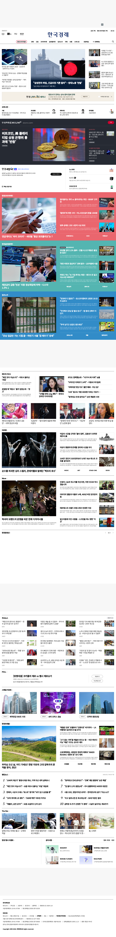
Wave (4, 478)
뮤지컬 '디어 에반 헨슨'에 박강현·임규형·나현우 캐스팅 (90, 622)
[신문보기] (3, 34)
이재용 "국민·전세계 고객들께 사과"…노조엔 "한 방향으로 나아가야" (90, 662)
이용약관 (51, 916)
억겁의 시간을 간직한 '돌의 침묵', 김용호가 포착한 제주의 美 (78, 435)
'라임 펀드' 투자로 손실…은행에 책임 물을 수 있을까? (14, 74)
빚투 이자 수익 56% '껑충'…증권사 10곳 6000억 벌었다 (14, 87)
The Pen (5, 811)
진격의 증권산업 (89, 716)
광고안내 (27, 906)
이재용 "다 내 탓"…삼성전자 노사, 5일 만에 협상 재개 (107, 52)
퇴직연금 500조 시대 (13, 716)
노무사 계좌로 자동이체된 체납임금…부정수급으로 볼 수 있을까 (90, 632)
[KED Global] (22, 34)
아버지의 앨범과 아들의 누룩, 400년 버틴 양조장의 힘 (78, 495)
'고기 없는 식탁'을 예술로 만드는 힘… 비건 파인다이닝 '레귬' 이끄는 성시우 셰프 (78, 741)
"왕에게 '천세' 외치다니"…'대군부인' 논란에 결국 (72, 422)
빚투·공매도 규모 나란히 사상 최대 (72, 225)
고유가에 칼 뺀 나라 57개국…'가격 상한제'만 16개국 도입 (107, 85)
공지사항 (49, 840)
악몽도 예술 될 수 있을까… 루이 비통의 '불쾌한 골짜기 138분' (52, 622)
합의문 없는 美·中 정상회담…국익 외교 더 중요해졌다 (14, 114)
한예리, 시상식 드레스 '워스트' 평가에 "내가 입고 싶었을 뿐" (28, 792)
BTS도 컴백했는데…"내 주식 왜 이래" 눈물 (84, 377)
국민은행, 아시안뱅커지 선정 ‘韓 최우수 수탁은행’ (14, 632)
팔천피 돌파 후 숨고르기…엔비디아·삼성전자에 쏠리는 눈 (107, 74)
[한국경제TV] (9, 34)
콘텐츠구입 (16, 916)
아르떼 (4, 430)
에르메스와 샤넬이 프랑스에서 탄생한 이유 (75, 508)
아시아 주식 (92, 129)
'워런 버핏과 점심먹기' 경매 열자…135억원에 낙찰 (78, 263)
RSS (45, 916)
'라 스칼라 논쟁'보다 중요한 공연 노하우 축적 (69, 114)
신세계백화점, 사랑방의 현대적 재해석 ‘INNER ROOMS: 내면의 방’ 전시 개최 (77, 753)
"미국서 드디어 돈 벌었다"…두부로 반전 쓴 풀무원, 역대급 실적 (13, 642)
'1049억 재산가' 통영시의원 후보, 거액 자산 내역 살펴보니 (27, 780)
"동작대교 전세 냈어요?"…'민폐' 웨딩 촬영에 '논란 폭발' (85, 780)
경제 (32, 42)
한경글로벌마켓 (7, 244)
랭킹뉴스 (5, 774)
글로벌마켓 (52, 42)
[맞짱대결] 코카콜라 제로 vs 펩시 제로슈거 (32, 676)
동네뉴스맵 (69, 335)
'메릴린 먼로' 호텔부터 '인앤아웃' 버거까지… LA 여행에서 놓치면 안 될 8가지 (78, 728)
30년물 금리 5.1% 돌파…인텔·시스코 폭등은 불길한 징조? (78, 251)
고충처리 (20, 906)
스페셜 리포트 (7, 690)
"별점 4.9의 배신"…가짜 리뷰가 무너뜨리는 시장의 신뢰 (91, 642)
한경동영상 (6, 532)
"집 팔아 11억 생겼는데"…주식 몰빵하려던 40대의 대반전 (85, 786)
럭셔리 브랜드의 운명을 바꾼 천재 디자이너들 (22, 519)
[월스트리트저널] (15, 34)
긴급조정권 (92, 113)
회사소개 (5, 906)
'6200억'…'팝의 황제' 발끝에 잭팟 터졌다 (43, 422)
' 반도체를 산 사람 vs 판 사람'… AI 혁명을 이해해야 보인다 (96, 153)
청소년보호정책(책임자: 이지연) (76, 916)
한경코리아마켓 (7, 195)
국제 (66, 42)
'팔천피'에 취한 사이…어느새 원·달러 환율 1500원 (78, 213)
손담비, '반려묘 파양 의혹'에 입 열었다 (101, 422)
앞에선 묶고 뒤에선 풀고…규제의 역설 (14, 832)
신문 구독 (93, 31)
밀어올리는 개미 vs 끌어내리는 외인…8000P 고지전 (78, 200)
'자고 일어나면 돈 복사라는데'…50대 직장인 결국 (82, 798)
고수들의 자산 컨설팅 (94, 148)
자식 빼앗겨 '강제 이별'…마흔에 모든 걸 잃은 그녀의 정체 (52, 651)
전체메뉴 (97, 42)
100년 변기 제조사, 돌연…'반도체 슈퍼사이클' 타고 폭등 (96, 134)
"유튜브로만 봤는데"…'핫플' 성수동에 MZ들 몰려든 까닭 (13, 651)
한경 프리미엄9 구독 (102, 31)
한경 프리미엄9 (21, 42)
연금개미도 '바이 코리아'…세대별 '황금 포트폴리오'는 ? (27, 236)
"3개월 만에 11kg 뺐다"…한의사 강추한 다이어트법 (51, 395)
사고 (112, 840)
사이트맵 (31, 916)
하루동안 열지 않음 (105, 96)
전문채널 (86, 42)
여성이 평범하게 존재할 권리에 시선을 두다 (76, 447)
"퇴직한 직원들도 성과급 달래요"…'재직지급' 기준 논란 (14, 81)
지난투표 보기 (97, 681)
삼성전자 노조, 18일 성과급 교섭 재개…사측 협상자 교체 (52, 661)
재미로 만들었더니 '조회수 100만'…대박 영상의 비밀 (13, 422)
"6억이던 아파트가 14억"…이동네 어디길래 (84, 382)
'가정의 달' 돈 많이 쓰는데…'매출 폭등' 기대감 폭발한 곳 (90, 651)
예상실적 (69, 286)
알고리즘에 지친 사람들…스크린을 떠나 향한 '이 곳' (78, 520)
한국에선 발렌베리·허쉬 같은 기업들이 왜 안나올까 (52, 642)
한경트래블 (6, 724)
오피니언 (76, 42)
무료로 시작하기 (56, 174)
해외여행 (93, 764)
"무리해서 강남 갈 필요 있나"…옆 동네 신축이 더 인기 (78, 312)
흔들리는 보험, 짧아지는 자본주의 (40, 114)
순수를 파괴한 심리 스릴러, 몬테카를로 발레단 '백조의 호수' (29, 470)
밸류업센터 (104, 335)
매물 (87, 335)
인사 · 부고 (107, 840)
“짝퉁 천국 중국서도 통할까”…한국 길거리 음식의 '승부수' (13, 622)
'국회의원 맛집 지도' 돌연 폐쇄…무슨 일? (83, 387)
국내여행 (80, 764)
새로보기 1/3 (110, 618)
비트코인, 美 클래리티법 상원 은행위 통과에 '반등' (15, 137)
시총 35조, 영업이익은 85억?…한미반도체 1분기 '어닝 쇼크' (86, 792)
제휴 (11, 916)
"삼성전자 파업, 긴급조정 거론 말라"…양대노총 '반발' (57, 82)
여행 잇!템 (107, 764)
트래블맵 (66, 764)
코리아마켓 (44, 42)
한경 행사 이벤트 (7, 840)
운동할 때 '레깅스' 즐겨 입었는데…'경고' (16, 390)
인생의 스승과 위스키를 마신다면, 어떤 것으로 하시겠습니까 (79, 483)
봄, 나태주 (92, 830)
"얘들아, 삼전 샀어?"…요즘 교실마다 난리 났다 (23, 804)
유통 (71, 42)
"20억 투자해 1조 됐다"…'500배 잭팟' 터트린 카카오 (26, 798)
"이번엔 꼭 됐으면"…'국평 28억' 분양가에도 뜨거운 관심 (13, 661)
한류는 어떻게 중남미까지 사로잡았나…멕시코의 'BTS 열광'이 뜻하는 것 (72, 833)
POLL (4, 672)
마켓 (105, 236)
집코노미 (60, 42)
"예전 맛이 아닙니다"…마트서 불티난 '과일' (16, 378)
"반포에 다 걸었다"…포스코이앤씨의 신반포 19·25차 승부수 (78, 299)
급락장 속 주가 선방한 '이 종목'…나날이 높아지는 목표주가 (86, 804)
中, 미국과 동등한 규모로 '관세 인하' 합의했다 (107, 63)
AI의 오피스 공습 (51, 716)
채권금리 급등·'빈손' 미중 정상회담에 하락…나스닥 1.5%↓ (25, 286)
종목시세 (86, 286)
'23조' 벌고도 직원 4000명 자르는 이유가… (84, 392)
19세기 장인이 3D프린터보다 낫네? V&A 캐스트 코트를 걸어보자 (78, 459)
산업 (37, 42)
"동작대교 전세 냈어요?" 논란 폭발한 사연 (83, 396)
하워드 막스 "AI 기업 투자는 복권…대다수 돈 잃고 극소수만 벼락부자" (78, 276)
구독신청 (12, 906)
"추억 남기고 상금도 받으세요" (71, 324)
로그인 (112, 31)
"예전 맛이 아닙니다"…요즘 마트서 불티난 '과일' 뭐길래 (27, 786)
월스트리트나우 (67, 247)
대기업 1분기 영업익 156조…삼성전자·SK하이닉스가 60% (13, 67)
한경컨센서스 (69, 236)
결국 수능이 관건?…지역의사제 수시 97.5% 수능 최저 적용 (52, 632)
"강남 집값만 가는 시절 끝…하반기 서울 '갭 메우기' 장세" (28, 335)
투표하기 (97, 676)
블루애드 (34, 906)
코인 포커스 (5, 129)
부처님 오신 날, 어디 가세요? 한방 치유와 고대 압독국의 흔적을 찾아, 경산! (28, 766)
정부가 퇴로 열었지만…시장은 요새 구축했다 (43, 832)
